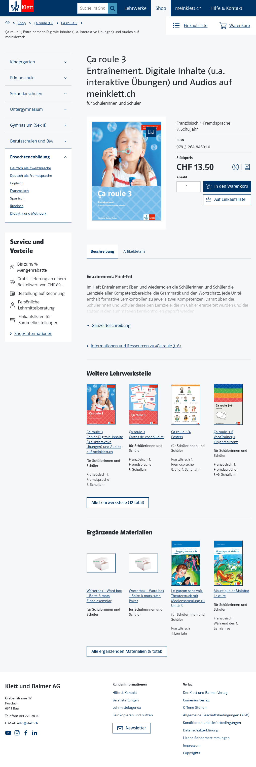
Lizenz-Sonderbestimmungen (206, 737)
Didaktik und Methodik (28, 213)
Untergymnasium (38, 109)
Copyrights (191, 753)
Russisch (16, 206)
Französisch (19, 190)
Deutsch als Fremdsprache (31, 175)
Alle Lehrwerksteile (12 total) (117, 502)
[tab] (102, 252)
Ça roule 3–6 (43, 23)
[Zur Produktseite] (105, 404)
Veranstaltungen (126, 700)
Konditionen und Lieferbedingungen (212, 722)
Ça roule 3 (69, 23)
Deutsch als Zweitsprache (30, 168)
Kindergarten (38, 62)
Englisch (16, 183)
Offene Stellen (194, 707)
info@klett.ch (27, 723)
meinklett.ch (188, 8)
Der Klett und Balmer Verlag (205, 692)
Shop (161, 8)
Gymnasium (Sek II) (38, 125)
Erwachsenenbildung (38, 157)
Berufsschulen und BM (38, 141)
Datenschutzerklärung (200, 730)
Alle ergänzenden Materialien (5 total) (126, 651)
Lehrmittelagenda (127, 707)
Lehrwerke (135, 8)
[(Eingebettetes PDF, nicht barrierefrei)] (127, 171)
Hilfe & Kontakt (226, 8)
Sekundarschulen (38, 93)
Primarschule (38, 77)
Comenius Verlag (196, 700)
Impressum (191, 745)
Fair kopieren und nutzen (133, 715)
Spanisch (17, 198)
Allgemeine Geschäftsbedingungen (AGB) (216, 715)
